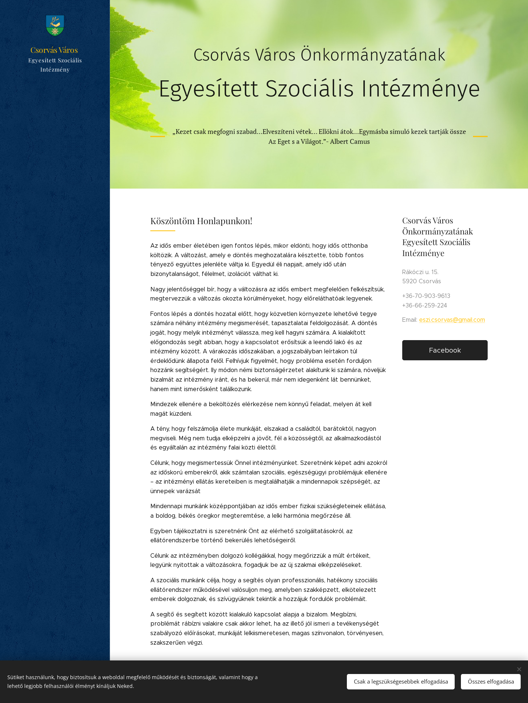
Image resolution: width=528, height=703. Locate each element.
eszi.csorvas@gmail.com (452, 319)
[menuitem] (55, 342)
